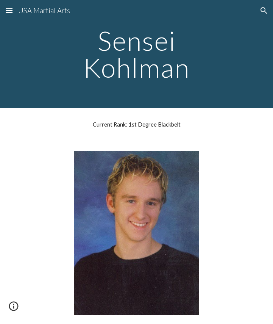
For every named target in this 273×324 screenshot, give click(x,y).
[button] (9, 10)
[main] (136, 54)
